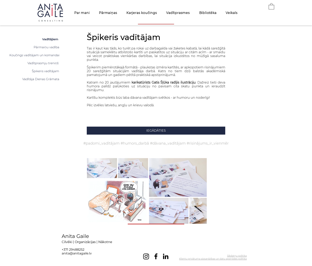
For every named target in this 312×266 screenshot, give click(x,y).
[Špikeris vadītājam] (45, 71)
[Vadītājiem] (50, 39)
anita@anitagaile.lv (77, 253)
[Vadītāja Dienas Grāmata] (40, 79)
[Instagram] (146, 256)
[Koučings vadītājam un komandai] (34, 55)
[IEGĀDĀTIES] (156, 131)
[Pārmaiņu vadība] (46, 47)
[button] (271, 6)
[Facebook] (156, 256)
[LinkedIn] (166, 256)
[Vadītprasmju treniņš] (42, 63)
